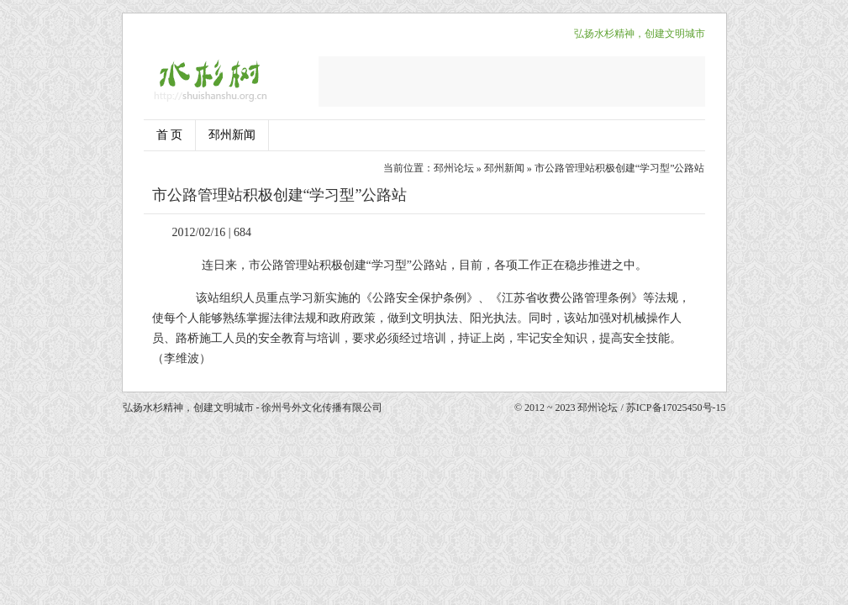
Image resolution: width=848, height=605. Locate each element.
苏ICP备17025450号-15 (676, 407)
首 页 (169, 135)
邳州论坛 (454, 168)
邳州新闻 (231, 135)
